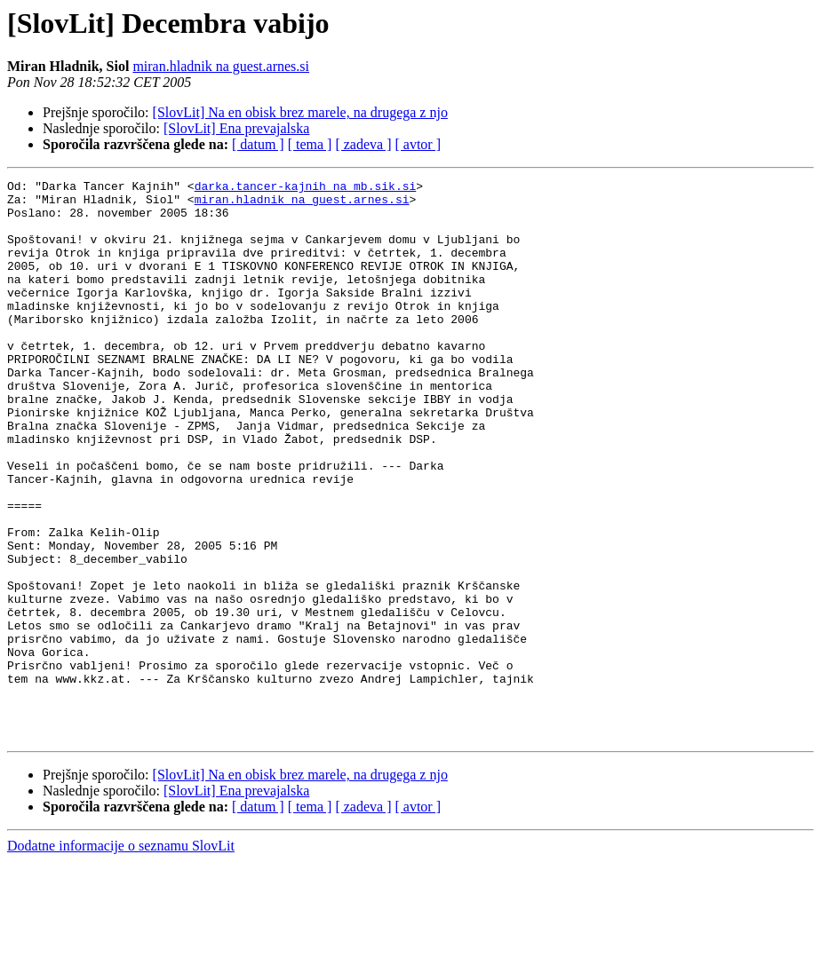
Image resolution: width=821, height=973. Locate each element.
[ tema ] (310, 144)
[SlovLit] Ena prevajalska (236, 128)
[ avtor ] (418, 144)
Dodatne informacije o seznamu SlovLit (121, 957)
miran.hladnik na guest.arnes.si (220, 66)
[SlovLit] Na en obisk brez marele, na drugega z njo (300, 112)
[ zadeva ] (363, 144)
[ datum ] (258, 144)
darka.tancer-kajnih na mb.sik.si (306, 188)
